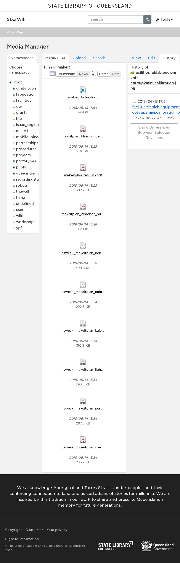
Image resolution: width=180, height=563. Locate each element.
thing (20, 198)
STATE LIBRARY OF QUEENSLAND (90, 6)
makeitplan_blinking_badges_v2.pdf (90, 136)
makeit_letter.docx (83, 97)
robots (22, 185)
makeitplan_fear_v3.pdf (83, 175)
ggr (19, 106)
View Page (17, 32)
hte (19, 119)
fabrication (25, 94)
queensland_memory (34, 173)
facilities (23, 100)
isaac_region (27, 125)
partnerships (27, 143)
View (136, 58)
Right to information (22, 539)
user (19, 210)
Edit (151, 58)
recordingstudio (30, 179)
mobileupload (28, 137)
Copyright (13, 530)
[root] (18, 82)
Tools (163, 19)
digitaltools (26, 88)
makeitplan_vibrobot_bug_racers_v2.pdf (94, 214)
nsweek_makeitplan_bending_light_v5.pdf (95, 253)
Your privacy (57, 530)
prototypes (26, 161)
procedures (26, 149)
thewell (22, 191)
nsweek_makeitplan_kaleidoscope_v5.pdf (95, 330)
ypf (19, 228)
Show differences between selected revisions (154, 132)
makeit (22, 131)
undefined (25, 204)
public (21, 167)
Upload (79, 58)
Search (99, 58)
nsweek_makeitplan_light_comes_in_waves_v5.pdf (102, 369)
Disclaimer (34, 530)
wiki (19, 216)
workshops (25, 222)
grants (21, 113)
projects (23, 155)
